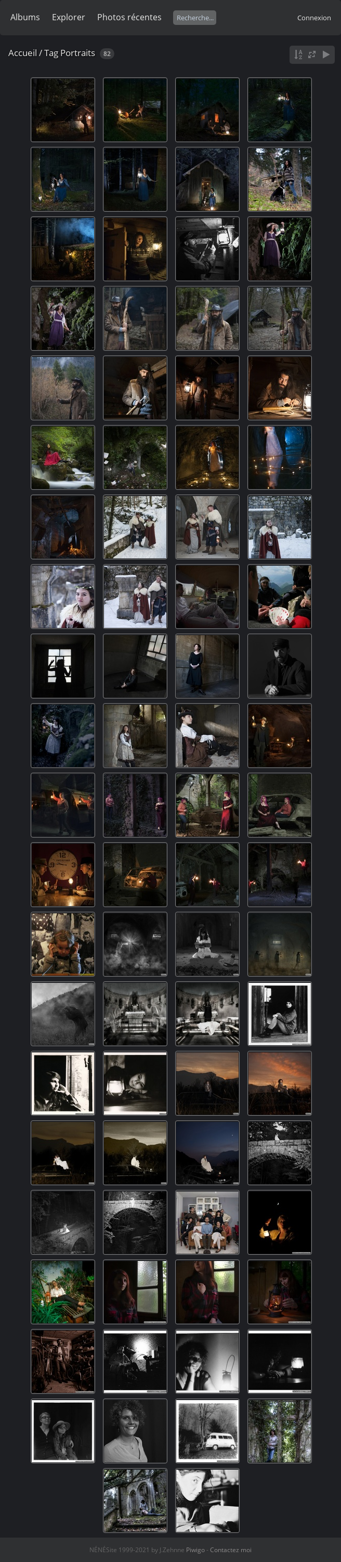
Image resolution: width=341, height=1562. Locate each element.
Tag (51, 53)
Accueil (22, 53)
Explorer (68, 17)
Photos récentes (129, 17)
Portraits (77, 53)
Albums (25, 17)
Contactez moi (231, 1549)
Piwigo (195, 1549)
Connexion (314, 17)
